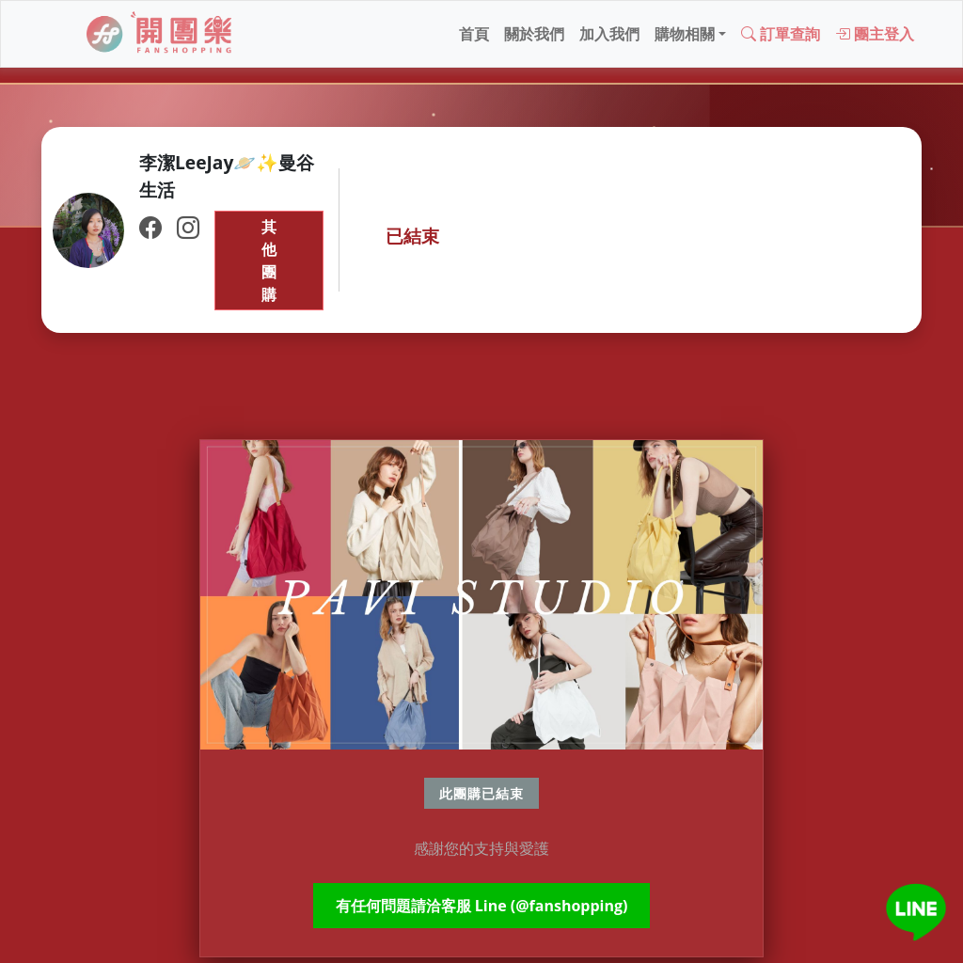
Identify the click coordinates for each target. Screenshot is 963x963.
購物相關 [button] (685, 34)
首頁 (474, 34)
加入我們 (609, 34)
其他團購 (268, 260)
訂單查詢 (780, 34)
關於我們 (534, 34)
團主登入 (874, 34)
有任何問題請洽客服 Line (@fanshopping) (482, 905)
